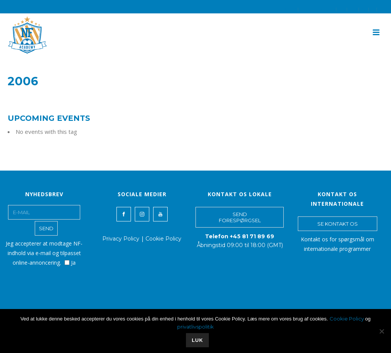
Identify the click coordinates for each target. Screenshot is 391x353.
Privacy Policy (120, 238)
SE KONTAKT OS (337, 224)
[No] (381, 331)
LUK (197, 340)
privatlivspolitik (195, 327)
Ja (70, 262)
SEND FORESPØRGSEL (240, 217)
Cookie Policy (163, 238)
